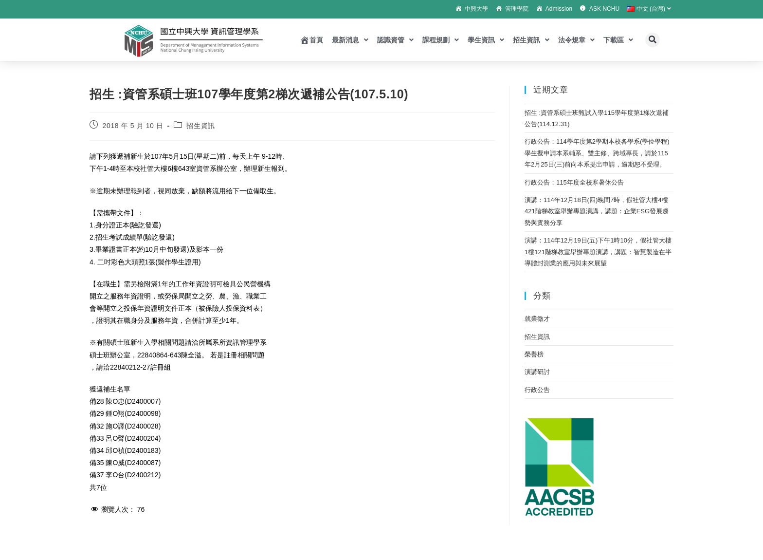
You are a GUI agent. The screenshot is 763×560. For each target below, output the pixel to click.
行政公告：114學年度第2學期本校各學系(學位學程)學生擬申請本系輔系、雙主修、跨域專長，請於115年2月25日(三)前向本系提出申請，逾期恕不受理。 (597, 153)
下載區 (618, 40)
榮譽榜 (534, 354)
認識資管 (395, 40)
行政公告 (537, 389)
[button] (652, 40)
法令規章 (576, 40)
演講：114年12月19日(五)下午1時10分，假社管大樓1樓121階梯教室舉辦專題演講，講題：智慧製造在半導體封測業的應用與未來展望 (598, 252)
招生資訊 (531, 40)
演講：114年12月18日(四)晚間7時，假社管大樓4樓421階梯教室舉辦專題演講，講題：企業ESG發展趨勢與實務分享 (597, 211)
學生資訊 (486, 40)
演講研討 (537, 371)
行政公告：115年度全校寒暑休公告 (574, 182)
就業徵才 (537, 318)
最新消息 (350, 40)
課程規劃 (440, 40)
